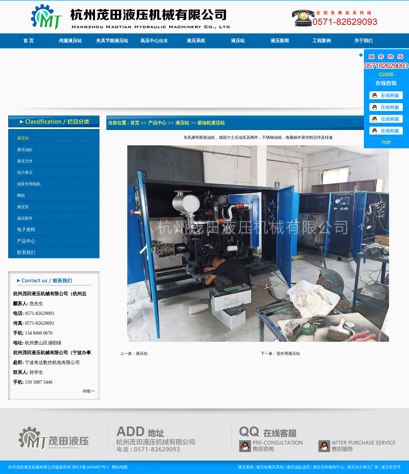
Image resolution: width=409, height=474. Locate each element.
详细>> (88, 391)
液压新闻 (280, 40)
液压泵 (23, 207)
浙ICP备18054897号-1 (90, 467)
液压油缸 (25, 149)
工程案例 (321, 40)
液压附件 (25, 218)
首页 (134, 122)
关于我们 (363, 40)
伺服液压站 (70, 40)
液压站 (238, 40)
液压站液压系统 (270, 467)
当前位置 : (119, 122)
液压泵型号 (391, 467)
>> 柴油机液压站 (207, 122)
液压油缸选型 (298, 467)
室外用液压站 (288, 353)
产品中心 (157, 122)
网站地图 (120, 467)
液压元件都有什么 (328, 467)
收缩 (386, 74)
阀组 (21, 195)
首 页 (28, 40)
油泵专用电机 (29, 184)
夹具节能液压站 (112, 40)
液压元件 (25, 161)
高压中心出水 (154, 40)
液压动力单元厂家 (363, 467)
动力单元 (25, 172)
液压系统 (196, 40)
